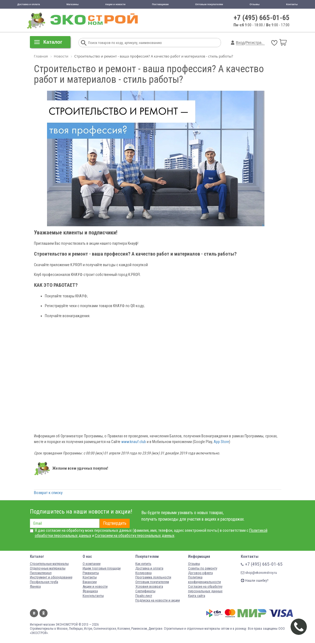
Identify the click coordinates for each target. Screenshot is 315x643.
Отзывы (254, 4)
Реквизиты (91, 573)
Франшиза (90, 591)
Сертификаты (145, 591)
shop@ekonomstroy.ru (259, 573)
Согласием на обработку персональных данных (134, 535)
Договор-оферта (200, 573)
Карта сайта (196, 596)
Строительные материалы (49, 564)
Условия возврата (149, 586)
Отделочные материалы (48, 568)
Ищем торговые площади (102, 568)
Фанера (35, 586)
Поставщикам (160, 4)
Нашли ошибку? (255, 580)
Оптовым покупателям (209, 4)
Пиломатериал (41, 573)
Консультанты (93, 596)
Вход (240, 42)
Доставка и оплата (28, 4)
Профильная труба (44, 582)
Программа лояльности (153, 577)
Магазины (72, 4)
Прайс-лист (143, 596)
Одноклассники (43, 613)
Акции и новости (115, 4)
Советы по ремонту (202, 568)
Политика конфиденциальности (204, 579)
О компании (92, 564)
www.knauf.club (133, 442)
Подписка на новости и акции (157, 600)
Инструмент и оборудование (51, 577)
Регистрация (256, 42)
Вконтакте (34, 613)
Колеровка (143, 573)
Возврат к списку (48, 492)
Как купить (143, 564)
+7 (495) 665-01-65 (261, 18)
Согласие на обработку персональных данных (205, 588)
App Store (221, 442)
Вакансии (90, 582)
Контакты (292, 4)
